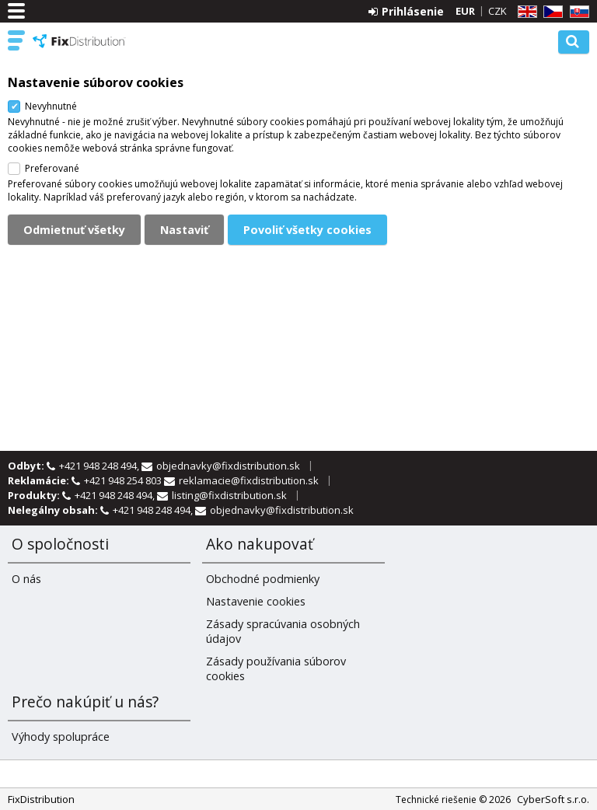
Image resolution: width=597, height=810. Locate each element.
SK (577, 12)
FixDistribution (79, 41)
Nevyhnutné (51, 106)
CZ (550, 12)
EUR (465, 11)
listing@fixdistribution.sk (229, 495)
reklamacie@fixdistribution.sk (249, 480)
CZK (497, 11)
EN (524, 12)
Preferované (52, 168)
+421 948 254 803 (124, 480)
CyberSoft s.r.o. (553, 799)
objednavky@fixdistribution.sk (228, 466)
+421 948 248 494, (100, 466)
